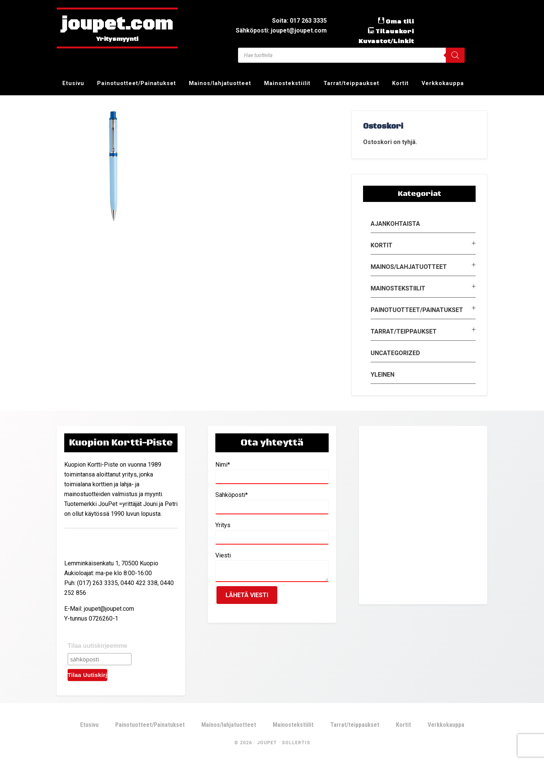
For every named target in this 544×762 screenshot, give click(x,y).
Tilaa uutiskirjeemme (97, 646)
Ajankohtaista (395, 223)
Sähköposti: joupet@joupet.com (281, 30)
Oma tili (400, 21)
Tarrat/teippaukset (404, 331)
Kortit (382, 245)
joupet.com (117, 25)
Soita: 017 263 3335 (299, 20)
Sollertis (296, 742)
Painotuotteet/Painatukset (417, 309)
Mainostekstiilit (398, 288)
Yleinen (382, 374)
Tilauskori (395, 31)
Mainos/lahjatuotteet (409, 266)
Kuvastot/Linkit (386, 41)
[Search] (455, 55)
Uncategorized (395, 353)
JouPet (267, 742)
